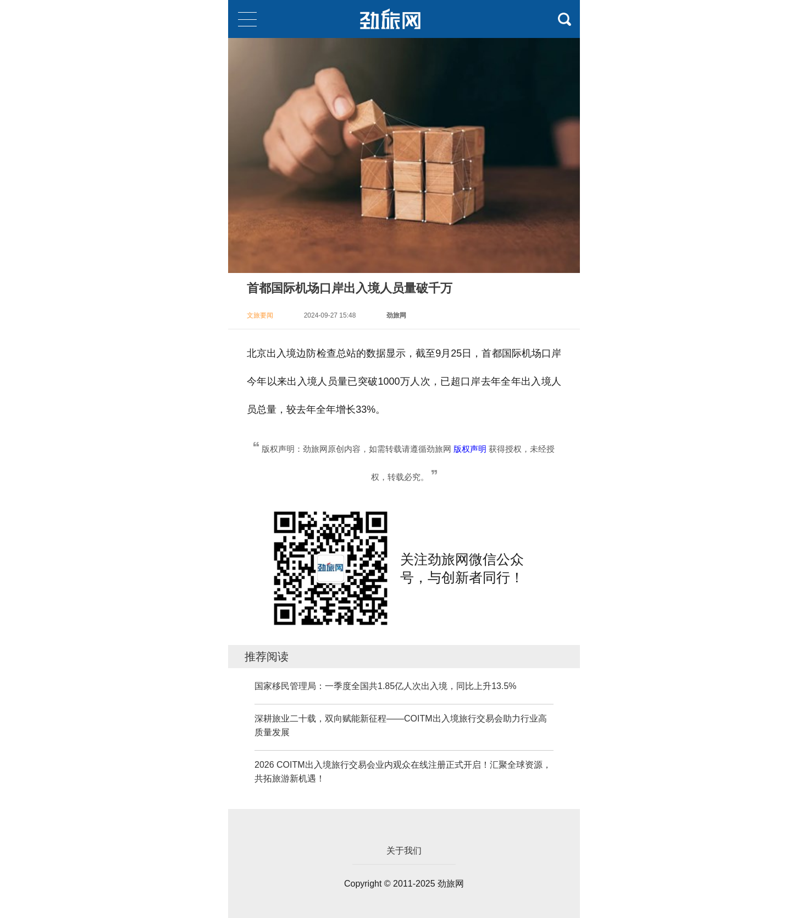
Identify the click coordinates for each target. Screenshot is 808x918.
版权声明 (469, 448)
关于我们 (404, 850)
